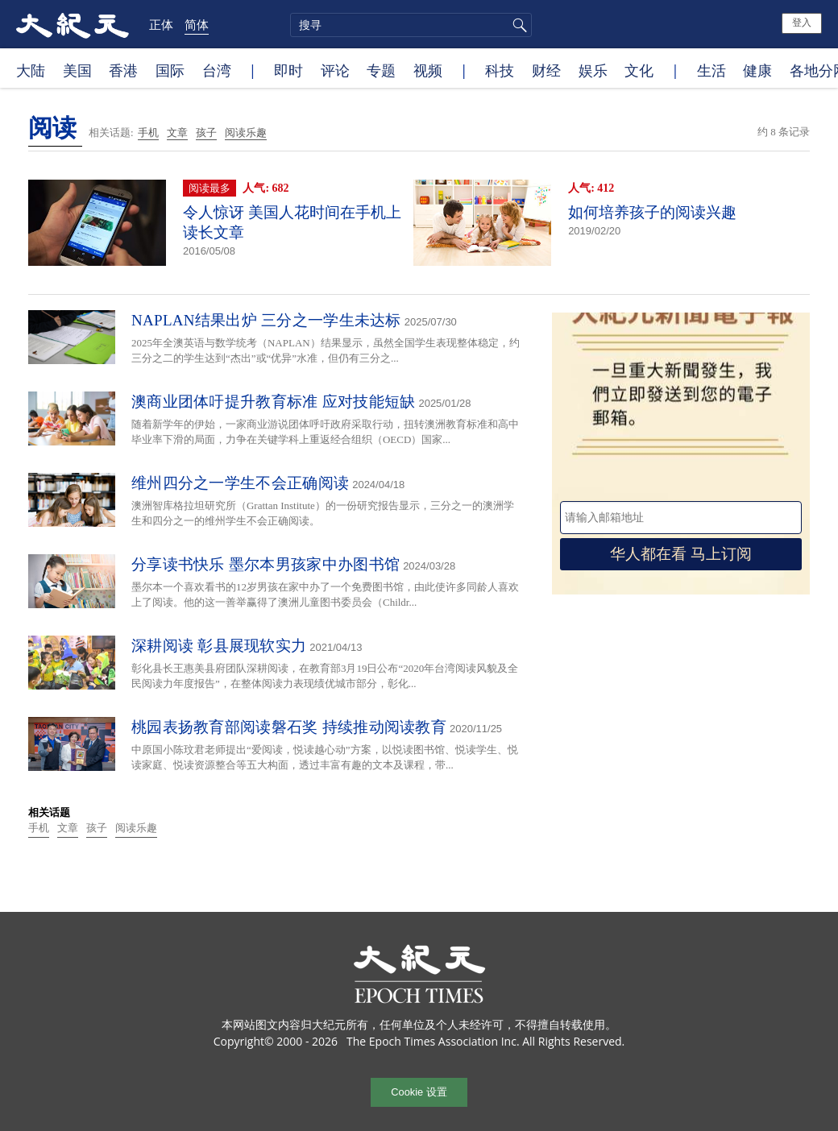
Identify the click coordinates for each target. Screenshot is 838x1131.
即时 (288, 70)
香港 (123, 70)
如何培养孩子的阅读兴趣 (652, 212)
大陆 (30, 70)
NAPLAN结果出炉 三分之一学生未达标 (266, 320)
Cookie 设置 (418, 1092)
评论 (335, 70)
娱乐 (593, 70)
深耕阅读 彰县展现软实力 (218, 645)
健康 (757, 70)
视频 (427, 70)
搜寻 (517, 25)
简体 (197, 24)
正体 (161, 24)
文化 (638, 70)
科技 (499, 70)
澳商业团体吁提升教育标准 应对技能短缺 (273, 401)
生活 (711, 70)
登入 (801, 22)
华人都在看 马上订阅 (681, 553)
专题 (381, 70)
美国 (77, 70)
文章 (177, 132)
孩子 (206, 132)
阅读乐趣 (246, 132)
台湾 (216, 70)
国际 (170, 70)
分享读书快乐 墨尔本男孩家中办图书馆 (265, 564)
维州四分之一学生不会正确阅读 (240, 482)
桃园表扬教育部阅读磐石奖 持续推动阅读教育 (288, 727)
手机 (148, 132)
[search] (411, 25)
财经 (546, 70)
